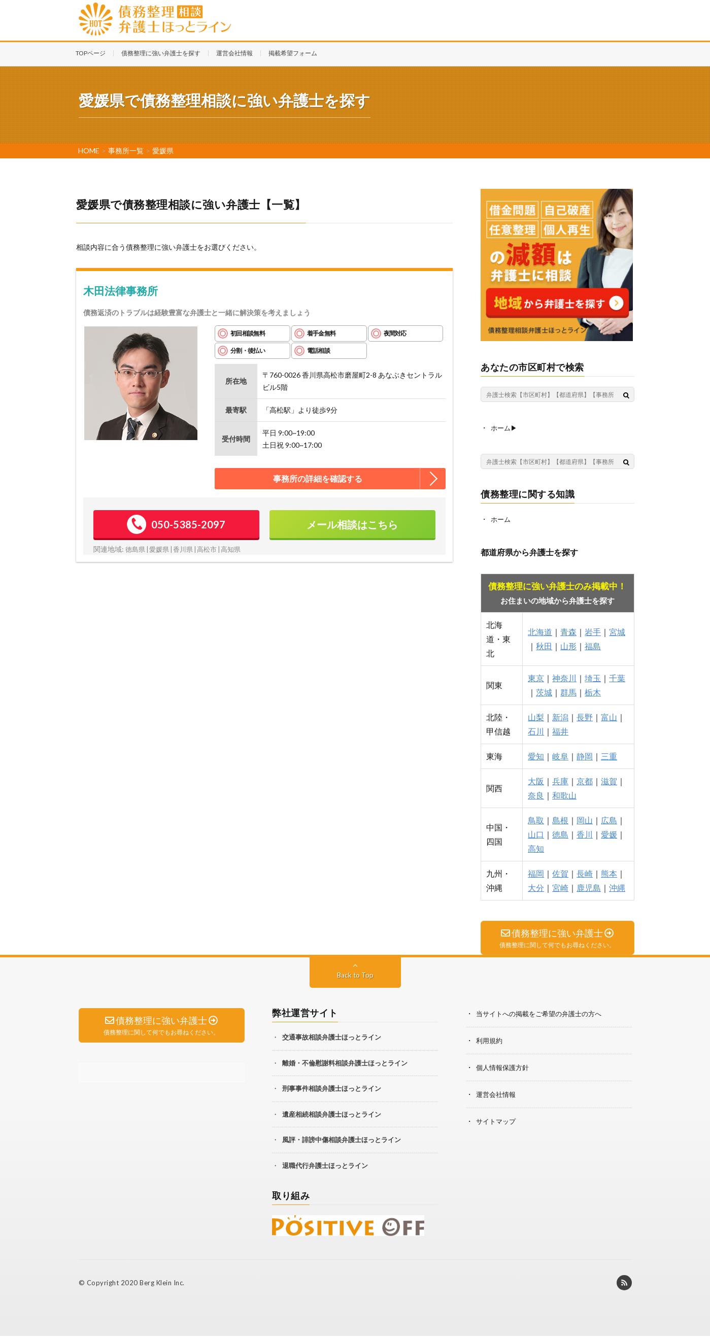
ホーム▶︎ (505, 427)
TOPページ (91, 53)
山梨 (536, 716)
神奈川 (564, 677)
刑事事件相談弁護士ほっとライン (331, 1089)
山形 (568, 645)
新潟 (560, 716)
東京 (536, 677)
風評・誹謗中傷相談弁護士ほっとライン (341, 1141)
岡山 (585, 819)
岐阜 (560, 755)
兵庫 (560, 780)
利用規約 (490, 1041)
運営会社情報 (234, 53)
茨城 (544, 691)
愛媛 (609, 833)
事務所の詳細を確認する (317, 478)
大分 (536, 886)
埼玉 (593, 677)
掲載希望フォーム (292, 53)
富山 (609, 716)
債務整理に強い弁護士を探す (160, 53)
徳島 (560, 833)
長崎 (585, 872)
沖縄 (617, 886)
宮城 (617, 631)
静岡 (585, 755)
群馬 (568, 691)
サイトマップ (497, 1120)
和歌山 (564, 794)
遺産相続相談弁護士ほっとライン (331, 1115)
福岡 (536, 872)
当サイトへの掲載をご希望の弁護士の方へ (543, 1014)
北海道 (540, 631)
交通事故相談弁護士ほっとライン (331, 1038)
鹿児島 (589, 886)
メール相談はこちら (352, 524)
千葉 (617, 677)
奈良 (536, 794)
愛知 (536, 755)
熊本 (609, 872)
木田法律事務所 (120, 290)
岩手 (593, 631)
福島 (593, 645)
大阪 (536, 780)
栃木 (593, 691)
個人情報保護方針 (504, 1067)
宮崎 (560, 886)
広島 (609, 819)
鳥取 (536, 819)
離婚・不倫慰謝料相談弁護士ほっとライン (345, 1063)
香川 (585, 833)
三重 (609, 755)
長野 (585, 716)
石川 (536, 730)
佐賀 (560, 872)
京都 (585, 780)
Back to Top (355, 976)
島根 (560, 819)
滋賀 (609, 780)
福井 (560, 730)
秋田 (544, 645)
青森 (568, 631)
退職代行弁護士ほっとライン (325, 1166)
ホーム (501, 518)
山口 (536, 833)
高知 (536, 847)
